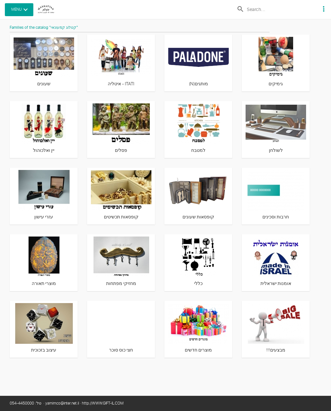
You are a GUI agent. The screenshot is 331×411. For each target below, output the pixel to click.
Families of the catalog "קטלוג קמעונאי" (44, 28)
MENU (16, 9)
